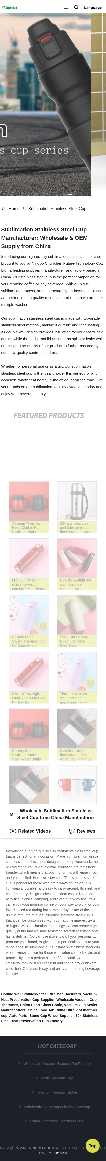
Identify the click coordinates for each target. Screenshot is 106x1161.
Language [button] (93, 8)
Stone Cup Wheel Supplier (51, 1016)
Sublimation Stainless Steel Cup (57, 208)
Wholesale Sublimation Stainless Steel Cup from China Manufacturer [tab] (52, 814)
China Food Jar (40, 1010)
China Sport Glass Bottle (41, 1005)
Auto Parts (18, 1016)
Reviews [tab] (82, 831)
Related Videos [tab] (30, 831)
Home (14, 208)
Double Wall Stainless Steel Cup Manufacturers (41, 994)
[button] (66, 8)
